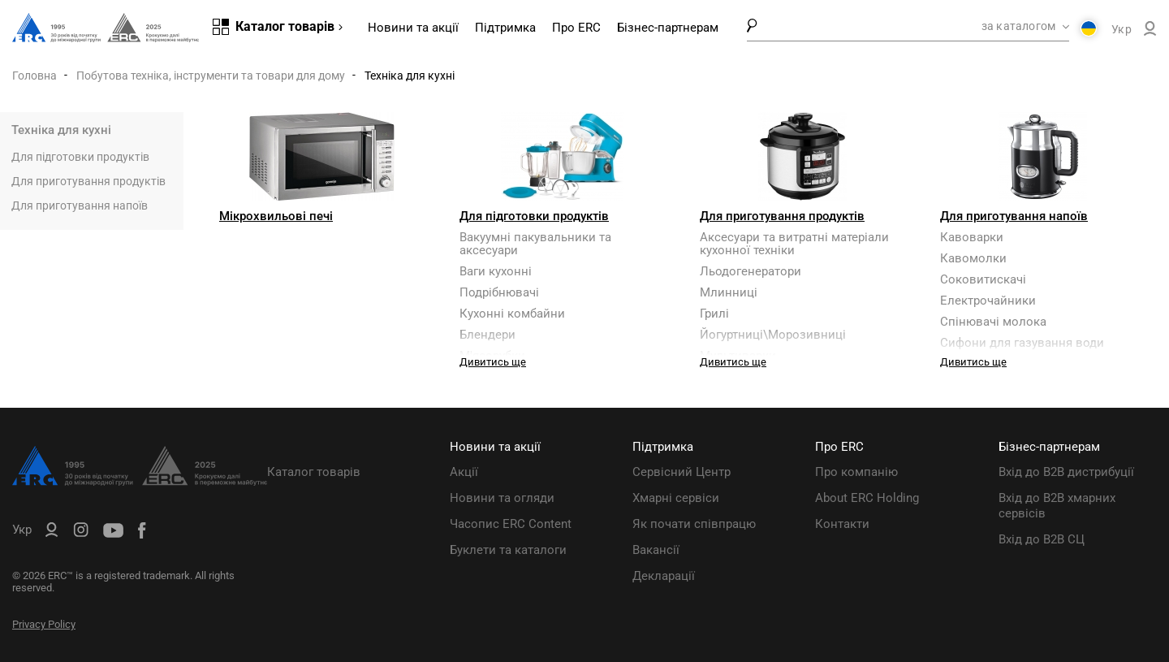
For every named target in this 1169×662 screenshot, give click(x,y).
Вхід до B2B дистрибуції (1066, 472)
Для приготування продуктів (88, 181)
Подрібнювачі (499, 292)
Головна (34, 75)
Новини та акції (413, 27)
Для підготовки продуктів (80, 156)
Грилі (714, 313)
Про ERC (576, 27)
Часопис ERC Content (511, 524)
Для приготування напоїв (79, 205)
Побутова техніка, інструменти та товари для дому (210, 75)
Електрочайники (988, 300)
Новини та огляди (502, 498)
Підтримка (505, 27)
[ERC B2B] (1150, 31)
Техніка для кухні (61, 130)
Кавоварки (971, 237)
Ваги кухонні (495, 271)
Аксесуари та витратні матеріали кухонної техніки (794, 243)
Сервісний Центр (681, 472)
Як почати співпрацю (694, 524)
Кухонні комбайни (512, 313)
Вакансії (655, 550)
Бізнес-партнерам (667, 27)
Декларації (663, 576)
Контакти (842, 524)
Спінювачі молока (993, 321)
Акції (464, 472)
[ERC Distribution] (139, 481)
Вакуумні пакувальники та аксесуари (535, 243)
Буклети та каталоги (508, 550)
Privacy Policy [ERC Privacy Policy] (43, 624)
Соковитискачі (983, 279)
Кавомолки (973, 258)
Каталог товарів (313, 472)
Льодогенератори (750, 271)
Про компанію (856, 472)
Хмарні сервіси (675, 498)
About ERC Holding (867, 498)
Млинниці (728, 292)
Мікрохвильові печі (276, 216)
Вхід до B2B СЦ (1042, 539)
